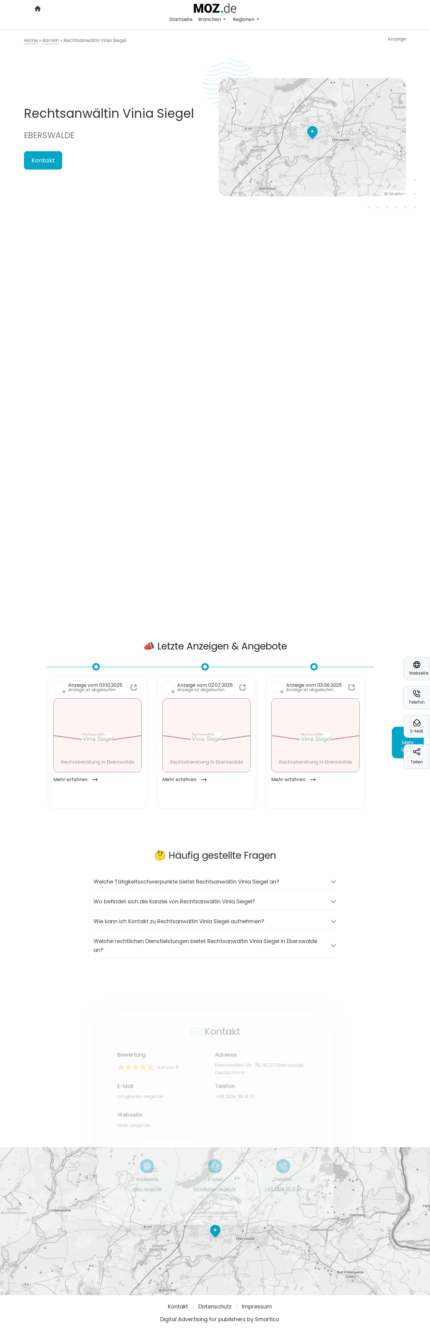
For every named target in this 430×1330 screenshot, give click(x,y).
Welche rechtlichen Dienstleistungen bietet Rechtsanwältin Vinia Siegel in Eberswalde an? (205, 949)
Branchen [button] (210, 19)
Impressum (257, 1306)
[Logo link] (215, 7)
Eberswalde (49, 135)
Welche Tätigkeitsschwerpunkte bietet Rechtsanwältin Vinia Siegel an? (186, 885)
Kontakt (43, 160)
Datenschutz (215, 1306)
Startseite (180, 19)
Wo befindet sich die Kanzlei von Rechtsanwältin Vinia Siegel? (174, 905)
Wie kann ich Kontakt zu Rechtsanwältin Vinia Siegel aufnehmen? (179, 925)
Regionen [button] (244, 19)
